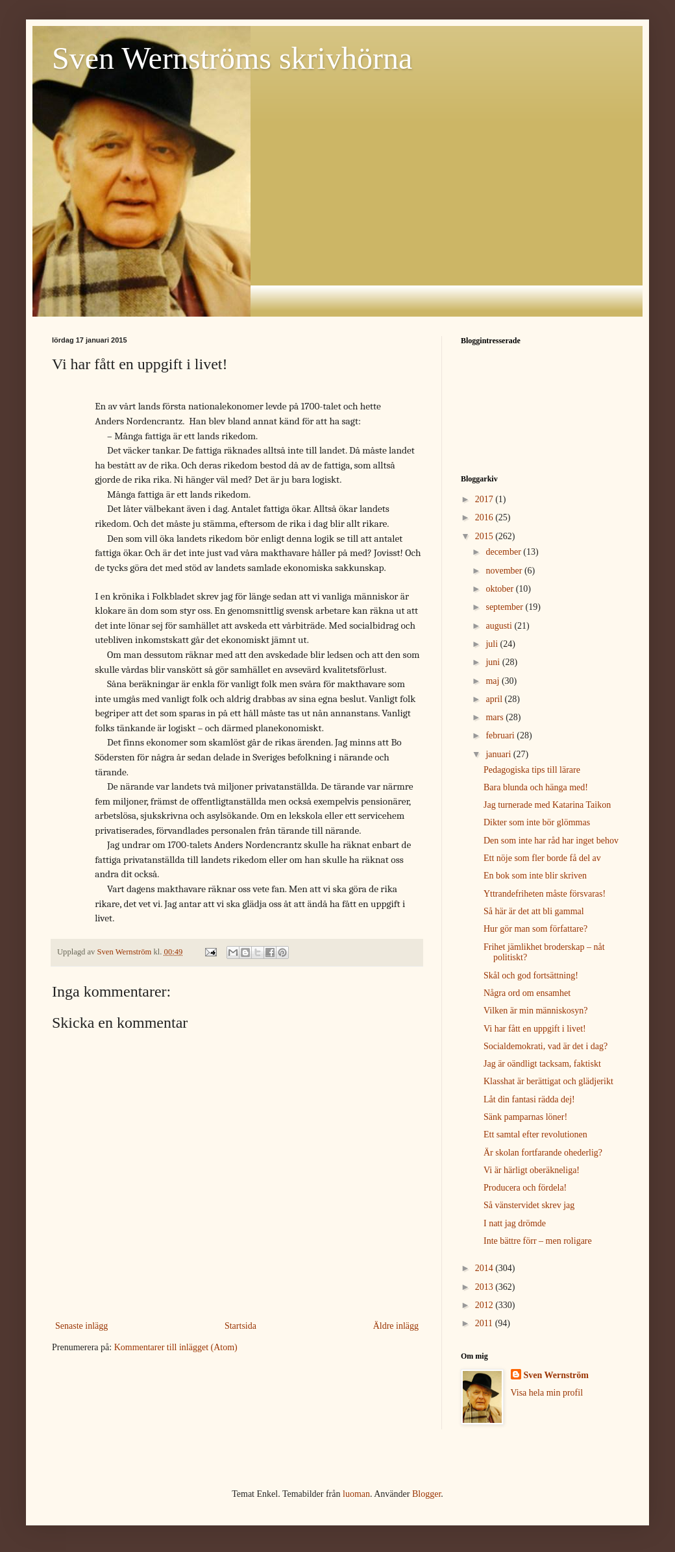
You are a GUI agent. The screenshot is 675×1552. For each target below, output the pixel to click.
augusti (499, 626)
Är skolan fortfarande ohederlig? (543, 1153)
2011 (485, 1323)
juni (493, 662)
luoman (356, 1494)
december (504, 552)
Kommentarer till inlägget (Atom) (176, 1347)
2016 (485, 517)
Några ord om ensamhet (527, 993)
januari (499, 754)
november (504, 571)
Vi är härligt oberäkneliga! (532, 1170)
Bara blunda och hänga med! (536, 787)
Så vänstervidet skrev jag (529, 1205)
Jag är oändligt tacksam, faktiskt (542, 1064)
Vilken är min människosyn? (536, 1010)
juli (492, 644)
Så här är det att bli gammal (534, 911)
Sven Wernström (556, 1375)
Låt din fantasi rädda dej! (529, 1099)
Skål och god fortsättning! (531, 975)
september (505, 607)
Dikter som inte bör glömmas (537, 822)
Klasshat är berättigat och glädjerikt (548, 1081)
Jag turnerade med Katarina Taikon (547, 805)
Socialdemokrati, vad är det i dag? (546, 1046)
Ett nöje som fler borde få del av (542, 858)
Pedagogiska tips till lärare (532, 770)
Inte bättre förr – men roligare (538, 1241)
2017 (485, 499)
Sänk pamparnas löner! (525, 1117)
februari (501, 735)
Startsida (240, 1326)
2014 (485, 1268)
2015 (485, 536)
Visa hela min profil (547, 1393)
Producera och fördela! (525, 1188)
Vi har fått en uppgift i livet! (535, 1029)
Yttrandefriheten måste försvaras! (545, 894)
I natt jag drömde (515, 1223)
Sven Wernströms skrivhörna (232, 58)
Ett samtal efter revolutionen (535, 1134)
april (494, 699)
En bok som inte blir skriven (535, 875)
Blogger (426, 1494)
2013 (485, 1287)
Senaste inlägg (81, 1326)
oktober (500, 589)
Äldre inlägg (396, 1326)
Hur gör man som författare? (535, 929)
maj (493, 681)
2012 (485, 1305)
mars (495, 717)
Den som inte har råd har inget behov (551, 840)
